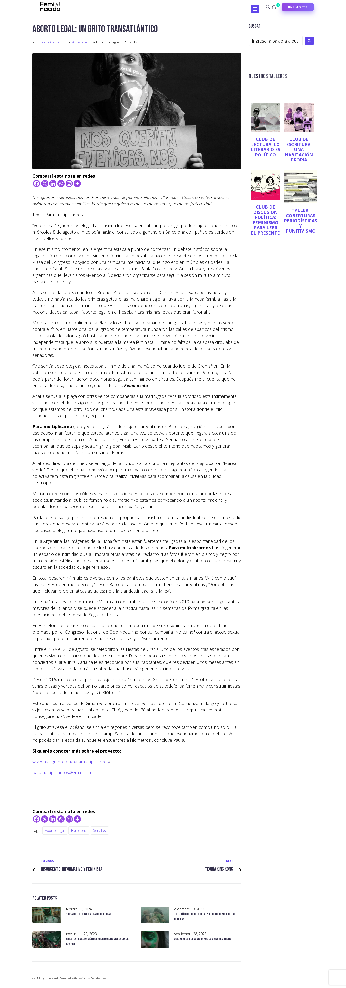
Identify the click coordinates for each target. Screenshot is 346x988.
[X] (44, 183)
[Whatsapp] (61, 183)
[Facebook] (36, 183)
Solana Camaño (51, 42)
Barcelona (79, 830)
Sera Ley (99, 830)
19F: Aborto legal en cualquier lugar (88, 914)
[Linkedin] (52, 183)
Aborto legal (55, 830)
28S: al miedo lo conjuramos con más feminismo (202, 939)
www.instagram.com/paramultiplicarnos (70, 762)
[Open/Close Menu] (255, 9)
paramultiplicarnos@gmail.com (62, 772)
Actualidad (80, 42)
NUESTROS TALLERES (270, 76)
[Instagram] (69, 183)
